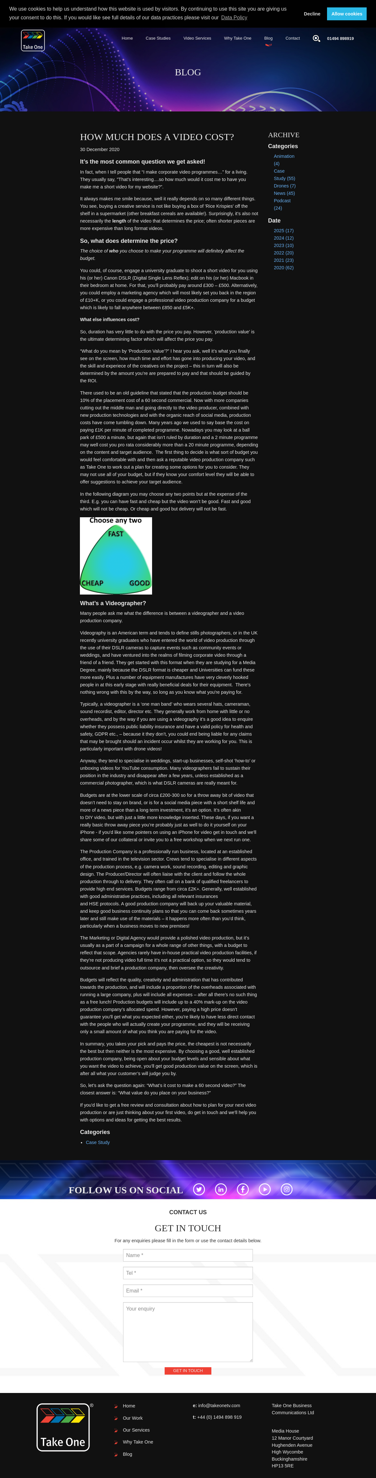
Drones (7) (285, 185)
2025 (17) (284, 230)
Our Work (132, 1417)
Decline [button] (312, 13)
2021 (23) (284, 259)
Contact (292, 37)
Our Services (136, 1429)
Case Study (98, 1141)
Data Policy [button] (234, 17)
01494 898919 (340, 38)
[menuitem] (127, 38)
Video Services (197, 37)
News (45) (284, 192)
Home (127, 37)
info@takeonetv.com (219, 1405)
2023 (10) (284, 245)
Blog (268, 37)
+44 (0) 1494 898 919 (219, 1416)
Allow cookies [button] (347, 13)
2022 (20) (284, 252)
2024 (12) (284, 237)
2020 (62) (284, 267)
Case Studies (158, 37)
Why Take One (238, 37)
